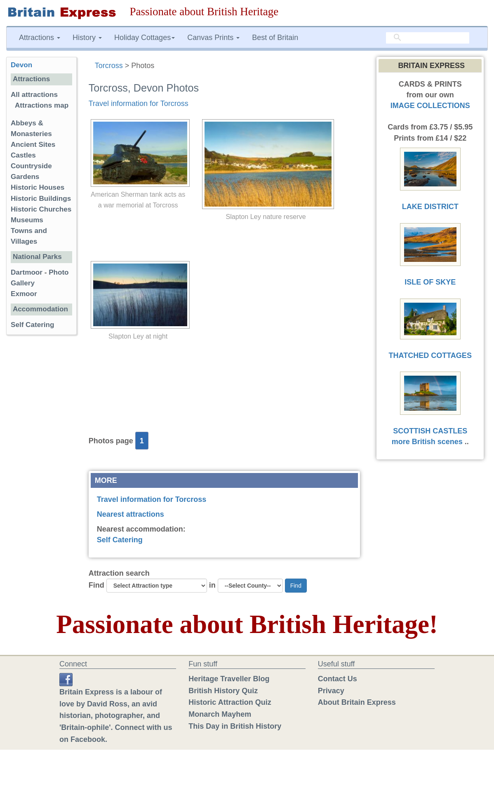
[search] (427, 38)
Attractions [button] (39, 37)
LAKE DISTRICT (430, 206)
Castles (23, 155)
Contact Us (337, 679)
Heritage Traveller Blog (228, 679)
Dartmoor (26, 272)
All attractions (34, 95)
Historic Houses (37, 187)
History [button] (87, 37)
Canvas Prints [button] (213, 37)
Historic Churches (41, 209)
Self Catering (120, 540)
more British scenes (427, 442)
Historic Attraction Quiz (229, 702)
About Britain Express (357, 702)
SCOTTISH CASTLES (430, 431)
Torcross (109, 65)
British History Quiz (223, 691)
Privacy (331, 691)
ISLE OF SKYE (430, 282)
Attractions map (41, 105)
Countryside (31, 166)
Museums (27, 220)
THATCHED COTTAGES (430, 355)
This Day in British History (234, 726)
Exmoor (24, 294)
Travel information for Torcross (138, 103)
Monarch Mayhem (219, 714)
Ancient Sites (33, 144)
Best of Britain (275, 37)
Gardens (25, 177)
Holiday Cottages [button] (144, 37)
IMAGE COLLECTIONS (430, 105)
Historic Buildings (41, 198)
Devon (21, 65)
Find (96, 585)
